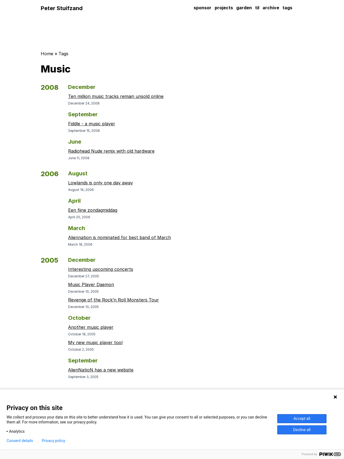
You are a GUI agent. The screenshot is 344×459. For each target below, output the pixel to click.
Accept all (301, 418)
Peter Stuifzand (62, 8)
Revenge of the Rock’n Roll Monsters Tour (113, 300)
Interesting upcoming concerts (100, 269)
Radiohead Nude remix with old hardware (111, 151)
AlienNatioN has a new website (100, 370)
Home (47, 53)
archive (271, 7)
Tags (63, 53)
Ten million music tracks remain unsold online (116, 96)
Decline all (302, 430)
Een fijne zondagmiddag (92, 210)
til (257, 7)
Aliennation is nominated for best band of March (119, 237)
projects (224, 7)
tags (287, 7)
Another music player (90, 327)
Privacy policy (53, 440)
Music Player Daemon (91, 284)
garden (244, 7)
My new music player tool (95, 342)
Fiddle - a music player (91, 123)
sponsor (202, 7)
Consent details (20, 440)
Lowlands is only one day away (100, 182)
